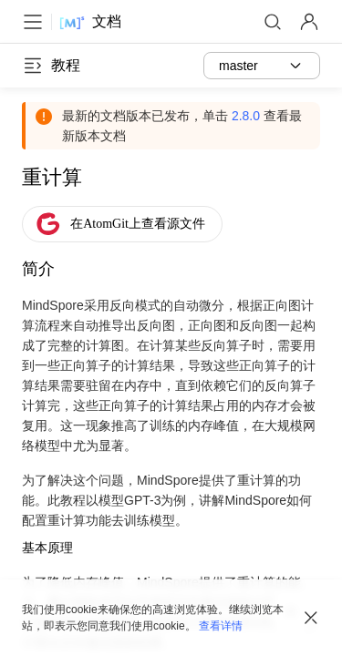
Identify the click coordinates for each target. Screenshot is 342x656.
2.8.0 (246, 115)
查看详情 (221, 626)
